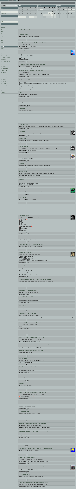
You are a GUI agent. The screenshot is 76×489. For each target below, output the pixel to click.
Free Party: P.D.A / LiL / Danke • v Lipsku (28, 29)
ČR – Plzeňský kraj (4, 66)
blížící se (2, 11)
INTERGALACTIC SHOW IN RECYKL (27, 457)
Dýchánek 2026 (22, 138)
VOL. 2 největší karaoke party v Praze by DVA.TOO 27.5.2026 (32, 64)
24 (35, 15)
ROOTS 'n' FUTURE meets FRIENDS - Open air (29, 236)
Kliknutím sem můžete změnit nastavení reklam (8, 487)
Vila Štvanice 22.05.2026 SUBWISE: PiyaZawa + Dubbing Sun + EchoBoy (35, 279)
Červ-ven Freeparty (23, 189)
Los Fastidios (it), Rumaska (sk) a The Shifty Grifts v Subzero (32, 42)
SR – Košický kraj (4, 79)
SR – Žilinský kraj (4, 88)
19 (22, 15)
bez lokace (2, 48)
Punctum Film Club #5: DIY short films (27, 313)
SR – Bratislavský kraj (4, 77)
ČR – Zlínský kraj (3, 74)
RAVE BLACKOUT (23, 358)
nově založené (3, 13)
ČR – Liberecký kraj (4, 59)
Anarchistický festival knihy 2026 (26, 264)
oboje (2, 21)
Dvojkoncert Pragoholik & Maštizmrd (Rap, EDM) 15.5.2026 (32, 337)
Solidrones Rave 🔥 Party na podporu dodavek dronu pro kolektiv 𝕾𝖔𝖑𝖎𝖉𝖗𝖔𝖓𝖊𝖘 (35, 448)
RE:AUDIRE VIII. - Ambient (24, 474)
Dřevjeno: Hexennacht (24, 411)
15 (30, 13)
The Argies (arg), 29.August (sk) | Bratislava (28, 366)
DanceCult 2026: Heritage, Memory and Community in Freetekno (33, 322)
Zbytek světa (3, 92)
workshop (2, 44)
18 (19, 15)
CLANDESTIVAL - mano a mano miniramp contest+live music (32, 392)
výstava (2, 33)
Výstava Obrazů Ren (23, 124)
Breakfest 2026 (22, 131)
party (2, 38)
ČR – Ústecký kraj (4, 70)
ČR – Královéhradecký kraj (5, 57)
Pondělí (20, 92)
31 (35, 17)
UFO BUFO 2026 (22, 179)
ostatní (2, 36)
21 (27, 15)
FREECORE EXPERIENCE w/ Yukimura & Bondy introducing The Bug (34, 431)
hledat (4, 5)
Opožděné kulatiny (23, 171)
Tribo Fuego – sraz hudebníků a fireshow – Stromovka (31, 70)
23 (41, 15)
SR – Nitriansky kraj (4, 81)
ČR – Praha (3, 50)
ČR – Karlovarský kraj (4, 55)
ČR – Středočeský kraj (4, 68)
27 (19, 9)
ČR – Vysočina (3, 72)
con (1, 29)
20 (52, 13)
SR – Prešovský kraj (4, 83)
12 (22, 13)
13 (52, 11)
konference (3, 27)
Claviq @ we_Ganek (23, 34)
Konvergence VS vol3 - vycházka (26, 154)
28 (22, 9)
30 (27, 9)
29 (30, 17)
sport (2, 40)
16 (41, 13)
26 (22, 17)
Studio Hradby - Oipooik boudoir (26, 252)
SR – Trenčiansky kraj (4, 85)
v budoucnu (3, 17)
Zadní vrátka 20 (22, 197)
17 (35, 13)
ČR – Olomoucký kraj (4, 63)
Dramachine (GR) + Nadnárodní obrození (28, 290)
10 (35, 11)
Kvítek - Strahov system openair (26, 330)
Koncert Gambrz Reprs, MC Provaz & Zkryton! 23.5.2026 (31, 244)
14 (27, 13)
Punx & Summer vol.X (23, 146)
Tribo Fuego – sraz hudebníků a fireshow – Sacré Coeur (31, 350)
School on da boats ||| (23, 375)
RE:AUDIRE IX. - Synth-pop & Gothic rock (28, 296)
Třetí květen (21, 383)
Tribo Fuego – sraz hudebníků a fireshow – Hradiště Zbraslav (32, 423)
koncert (2, 25)
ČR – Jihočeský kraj (4, 52)
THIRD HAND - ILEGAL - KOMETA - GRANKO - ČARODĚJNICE (32, 400)
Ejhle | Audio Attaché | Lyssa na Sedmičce (28, 78)
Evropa (2, 90)
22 (30, 15)
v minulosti (2, 19)
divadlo (2, 42)
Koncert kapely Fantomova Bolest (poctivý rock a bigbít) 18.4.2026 (33, 482)
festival (2, 31)
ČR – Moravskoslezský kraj (5, 61)
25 (19, 17)
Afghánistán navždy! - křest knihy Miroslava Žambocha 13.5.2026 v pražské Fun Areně (38, 344)
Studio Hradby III (22, 99)
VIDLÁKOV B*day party (24, 215)
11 (19, 13)
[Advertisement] (46, 23)
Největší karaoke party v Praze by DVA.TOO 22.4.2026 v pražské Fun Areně (35, 465)
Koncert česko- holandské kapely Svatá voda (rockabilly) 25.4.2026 (33, 440)
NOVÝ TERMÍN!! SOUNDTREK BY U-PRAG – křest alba (31, 51)
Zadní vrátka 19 (22, 305)
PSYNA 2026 (21, 163)
